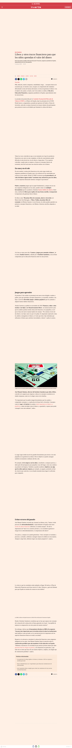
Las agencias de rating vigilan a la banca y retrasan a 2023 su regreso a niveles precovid (34, 660)
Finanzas (23, 76)
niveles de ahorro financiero (22, 526)
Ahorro (27, 76)
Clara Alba (17, 82)
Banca (18, 76)
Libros (35, 76)
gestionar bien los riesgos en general (24, 647)
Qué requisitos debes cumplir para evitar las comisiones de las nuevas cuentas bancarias (34, 669)
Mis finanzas (18, 52)
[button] (16, 79)
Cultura (31, 76)
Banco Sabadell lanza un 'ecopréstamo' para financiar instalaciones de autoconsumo (34, 664)
